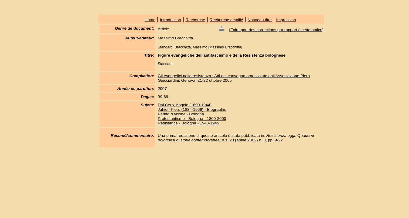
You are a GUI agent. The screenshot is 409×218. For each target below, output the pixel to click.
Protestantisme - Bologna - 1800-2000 (192, 118)
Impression (286, 20)
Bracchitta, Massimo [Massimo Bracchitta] (208, 47)
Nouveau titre (260, 20)
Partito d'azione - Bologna (181, 114)
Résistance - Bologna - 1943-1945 (188, 123)
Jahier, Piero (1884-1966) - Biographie (192, 109)
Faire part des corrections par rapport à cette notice (276, 30)
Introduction (170, 20)
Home (150, 20)
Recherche (195, 20)
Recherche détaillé (226, 20)
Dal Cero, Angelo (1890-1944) (184, 105)
